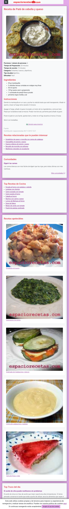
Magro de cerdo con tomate (15, 206)
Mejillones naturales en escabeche (17, 149)
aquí (65, 504)
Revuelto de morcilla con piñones (17, 146)
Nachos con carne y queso (15, 199)
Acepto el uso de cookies (51, 506)
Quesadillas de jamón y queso (16, 142)
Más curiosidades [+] (58, 173)
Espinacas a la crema (13, 320)
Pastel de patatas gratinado (15, 208)
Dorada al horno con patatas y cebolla (18, 187)
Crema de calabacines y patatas (17, 424)
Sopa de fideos (11, 203)
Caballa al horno (11, 196)
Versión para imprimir (34, 124)
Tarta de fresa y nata (13, 476)
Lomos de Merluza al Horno (15, 201)
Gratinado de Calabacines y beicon (17, 372)
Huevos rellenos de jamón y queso (17, 144)
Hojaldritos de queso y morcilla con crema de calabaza (24, 139)
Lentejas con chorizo (13, 189)
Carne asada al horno (13, 194)
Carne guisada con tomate (15, 192)
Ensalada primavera (12, 268)
